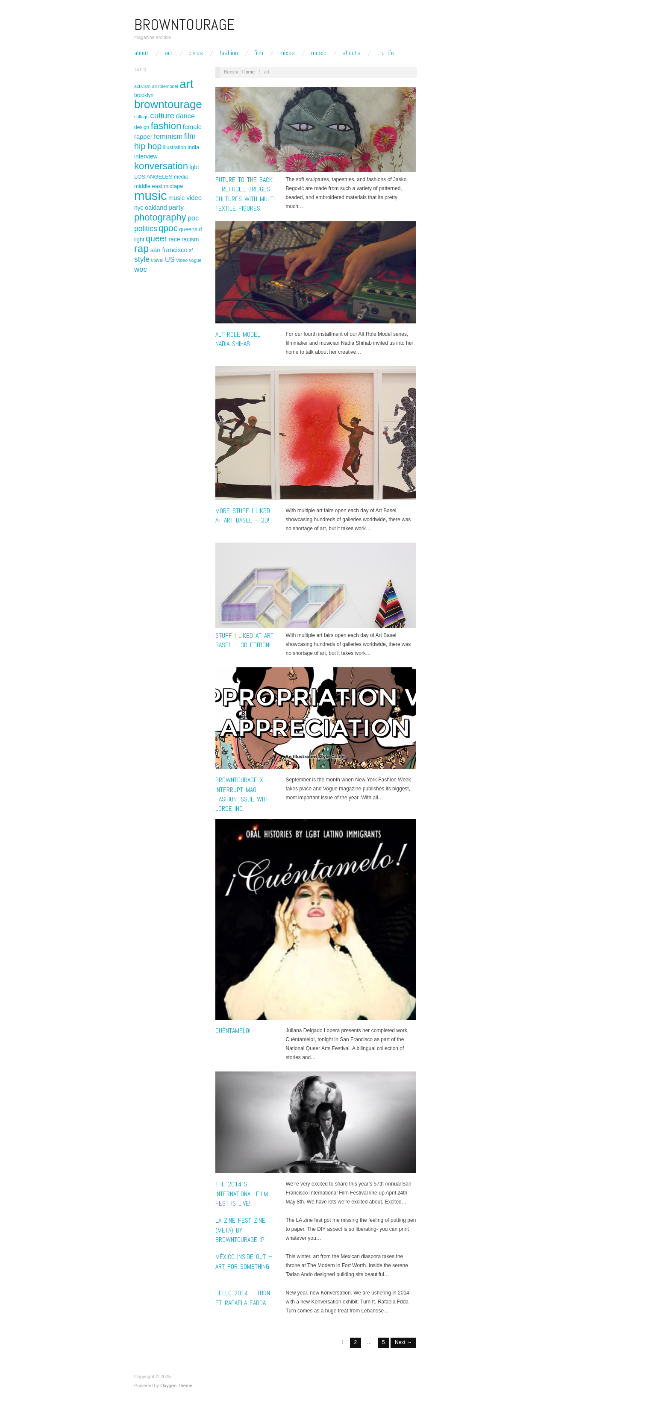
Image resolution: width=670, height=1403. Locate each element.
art (186, 84)
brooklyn (143, 95)
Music (318, 53)
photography (160, 217)
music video (185, 197)
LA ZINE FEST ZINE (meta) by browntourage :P (240, 1230)
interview (146, 156)
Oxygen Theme (176, 1385)
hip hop (148, 146)
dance (185, 116)
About (141, 53)
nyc (139, 207)
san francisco (169, 250)
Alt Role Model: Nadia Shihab (238, 339)
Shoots (351, 53)
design (141, 127)
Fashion (228, 53)
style (142, 259)
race (174, 239)
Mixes (287, 53)
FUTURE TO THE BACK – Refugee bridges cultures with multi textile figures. (245, 194)
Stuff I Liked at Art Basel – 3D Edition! (244, 640)
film (190, 136)
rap (141, 248)
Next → (403, 1342)
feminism (168, 136)
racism (190, 239)
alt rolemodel (165, 86)
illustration (174, 147)
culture (162, 115)
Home (248, 71)
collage (141, 116)
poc (193, 218)
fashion (166, 125)
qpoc (168, 228)
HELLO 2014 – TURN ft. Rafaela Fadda (242, 1298)
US (170, 259)
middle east (148, 186)
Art (169, 53)
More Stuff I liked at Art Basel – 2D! (242, 515)
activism (142, 86)
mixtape (173, 186)
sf (191, 250)
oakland (156, 207)
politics (145, 228)
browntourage (168, 104)
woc (140, 269)
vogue (195, 260)
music (150, 195)
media (181, 177)
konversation (161, 166)
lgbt (194, 167)
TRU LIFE (385, 53)
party (176, 207)
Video (182, 260)
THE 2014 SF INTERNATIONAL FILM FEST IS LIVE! (241, 1194)
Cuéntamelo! (232, 1030)
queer (156, 238)
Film (258, 53)
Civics (195, 53)
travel (157, 260)
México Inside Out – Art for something (243, 1261)
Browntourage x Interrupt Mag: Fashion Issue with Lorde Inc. (242, 794)
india (193, 147)
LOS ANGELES (153, 176)
